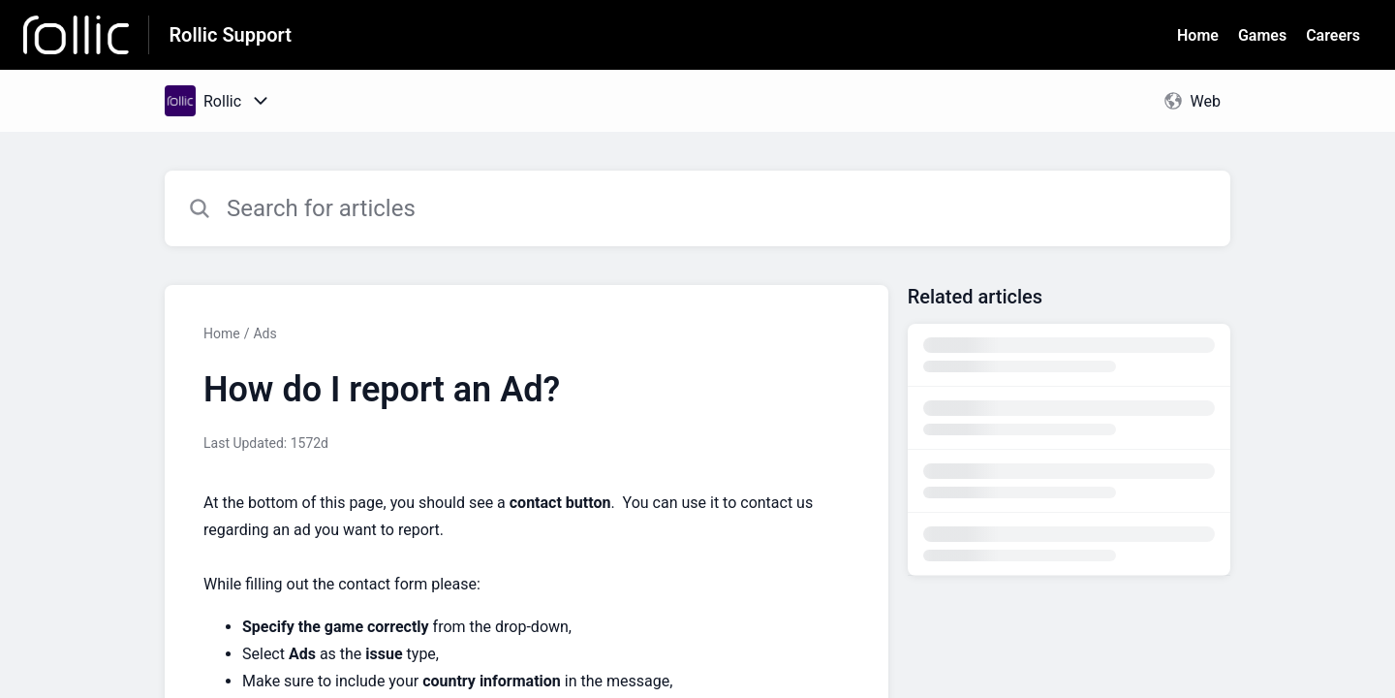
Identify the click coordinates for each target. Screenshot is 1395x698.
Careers (1333, 35)
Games (1262, 35)
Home (1198, 35)
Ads (264, 333)
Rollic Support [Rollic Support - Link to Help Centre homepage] (230, 35)
